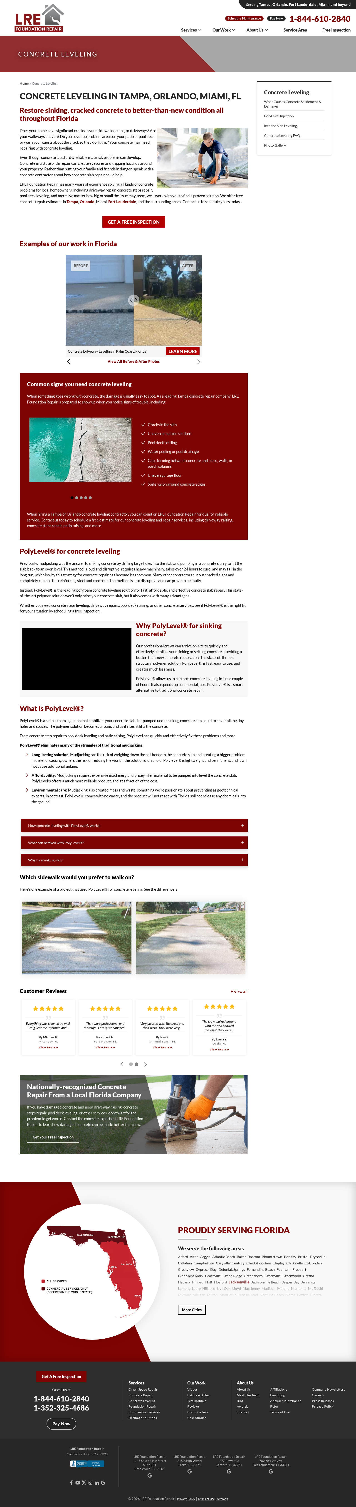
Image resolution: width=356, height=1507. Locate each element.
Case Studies (196, 1418)
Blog (240, 1401)
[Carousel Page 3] (81, 497)
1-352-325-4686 (61, 1407)
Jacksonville (239, 1282)
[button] (70, 361)
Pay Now (276, 18)
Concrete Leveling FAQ (282, 135)
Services (191, 29)
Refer (274, 1406)
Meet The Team (248, 1395)
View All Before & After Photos (134, 361)
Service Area (295, 29)
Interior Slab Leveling (280, 125)
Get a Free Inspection (134, 222)
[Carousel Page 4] (85, 497)
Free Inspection (336, 29)
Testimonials (196, 1401)
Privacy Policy (323, 1406)
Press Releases (323, 1401)
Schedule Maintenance (244, 18)
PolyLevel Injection (279, 116)
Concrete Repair (141, 1395)
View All (241, 992)
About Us (257, 29)
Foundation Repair (142, 1406)
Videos (192, 1389)
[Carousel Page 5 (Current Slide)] (90, 497)
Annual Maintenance (285, 1401)
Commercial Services (144, 1412)
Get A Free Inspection (61, 1376)
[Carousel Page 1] (72, 497)
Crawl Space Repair (143, 1389)
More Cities (192, 1310)
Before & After (198, 1395)
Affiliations (278, 1389)
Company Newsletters (328, 1389)
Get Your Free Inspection (53, 1137)
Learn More (182, 351)
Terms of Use (279, 1412)
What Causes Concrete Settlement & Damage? (292, 103)
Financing (277, 1395)
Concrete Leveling (286, 92)
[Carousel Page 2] (76, 497)
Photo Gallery (275, 145)
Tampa (72, 201)
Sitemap (243, 1412)
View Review (48, 1047)
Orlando (87, 201)
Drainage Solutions (143, 1418)
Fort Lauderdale (122, 201)
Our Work (224, 29)
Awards (242, 1406)
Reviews (193, 1406)
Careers (318, 1395)
